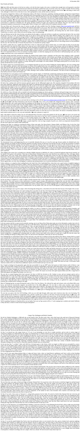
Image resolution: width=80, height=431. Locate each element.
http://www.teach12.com (68, 26)
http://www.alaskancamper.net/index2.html (54, 100)
